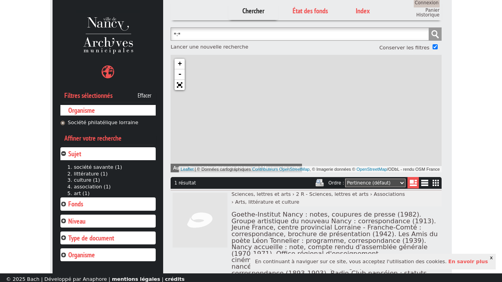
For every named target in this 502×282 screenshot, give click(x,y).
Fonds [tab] (71, 203)
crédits (175, 279)
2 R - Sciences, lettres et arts (332, 194)
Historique (428, 15)
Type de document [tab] (87, 237)
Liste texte (424, 184)
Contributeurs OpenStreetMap (281, 169)
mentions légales (136, 279)
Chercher (253, 10)
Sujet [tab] (70, 153)
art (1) (81, 193)
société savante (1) (98, 167)
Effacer (144, 95)
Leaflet (187, 169)
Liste (413, 182)
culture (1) (87, 180)
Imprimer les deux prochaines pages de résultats (319, 183)
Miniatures (436, 182)
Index (363, 10)
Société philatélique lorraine (103, 122)
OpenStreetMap (371, 169)
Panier (433, 10)
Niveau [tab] (72, 221)
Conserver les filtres (404, 48)
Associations (389, 194)
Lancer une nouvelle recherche (209, 47)
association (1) (92, 187)
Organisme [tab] (77, 254)
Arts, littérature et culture (267, 202)
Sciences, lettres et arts (261, 194)
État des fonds (310, 10)
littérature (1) (90, 174)
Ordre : (336, 183)
